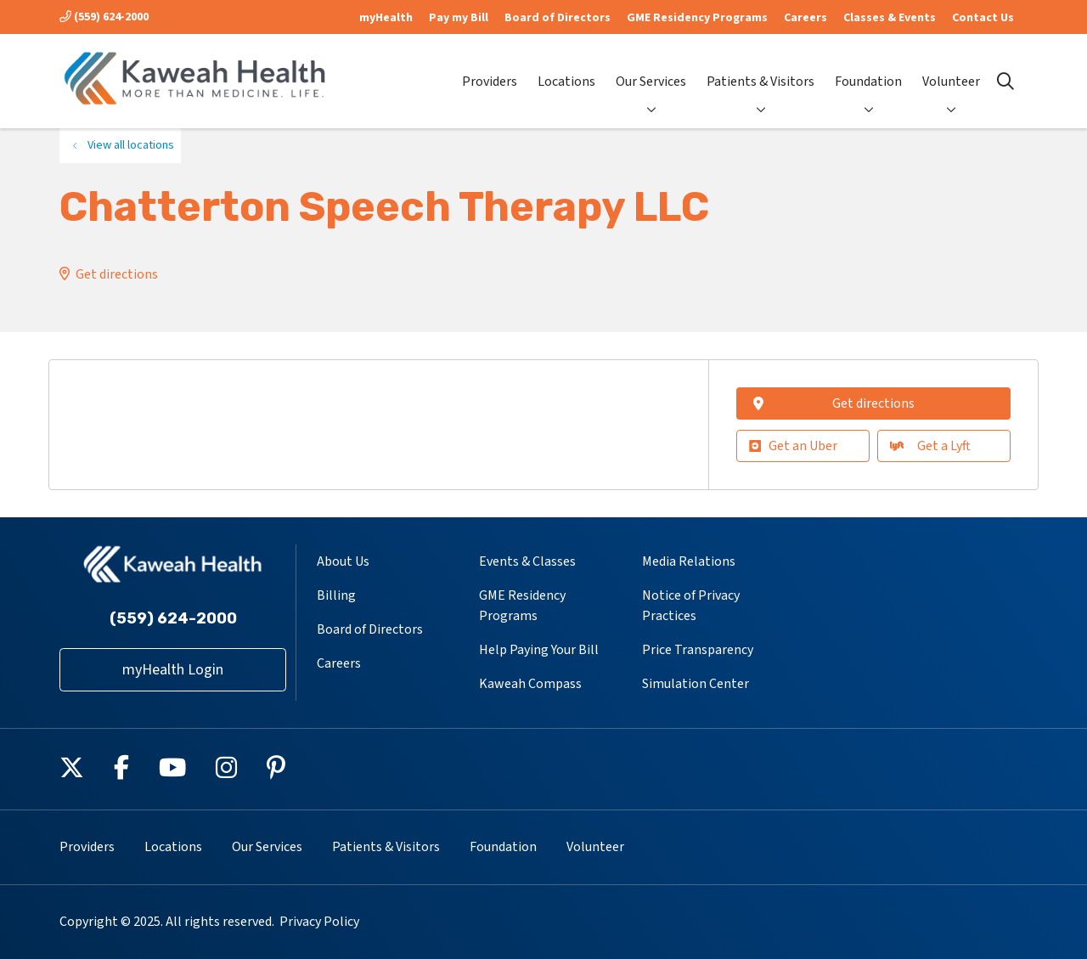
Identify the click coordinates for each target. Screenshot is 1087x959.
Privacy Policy (319, 921)
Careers (805, 17)
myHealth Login (172, 669)
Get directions (117, 274)
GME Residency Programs (697, 17)
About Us (343, 561)
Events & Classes (527, 561)
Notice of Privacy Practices (691, 605)
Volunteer (951, 67)
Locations (566, 67)
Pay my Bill (458, 17)
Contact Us (983, 17)
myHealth (386, 17)
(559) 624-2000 (104, 16)
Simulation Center (695, 683)
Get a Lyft (930, 446)
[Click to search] (1005, 81)
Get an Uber (793, 446)
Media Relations (688, 561)
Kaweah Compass (530, 683)
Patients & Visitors (760, 67)
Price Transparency (697, 649)
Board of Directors (557, 17)
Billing (336, 595)
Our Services (650, 67)
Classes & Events (889, 17)
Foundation (868, 67)
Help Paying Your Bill (539, 649)
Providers (489, 67)
